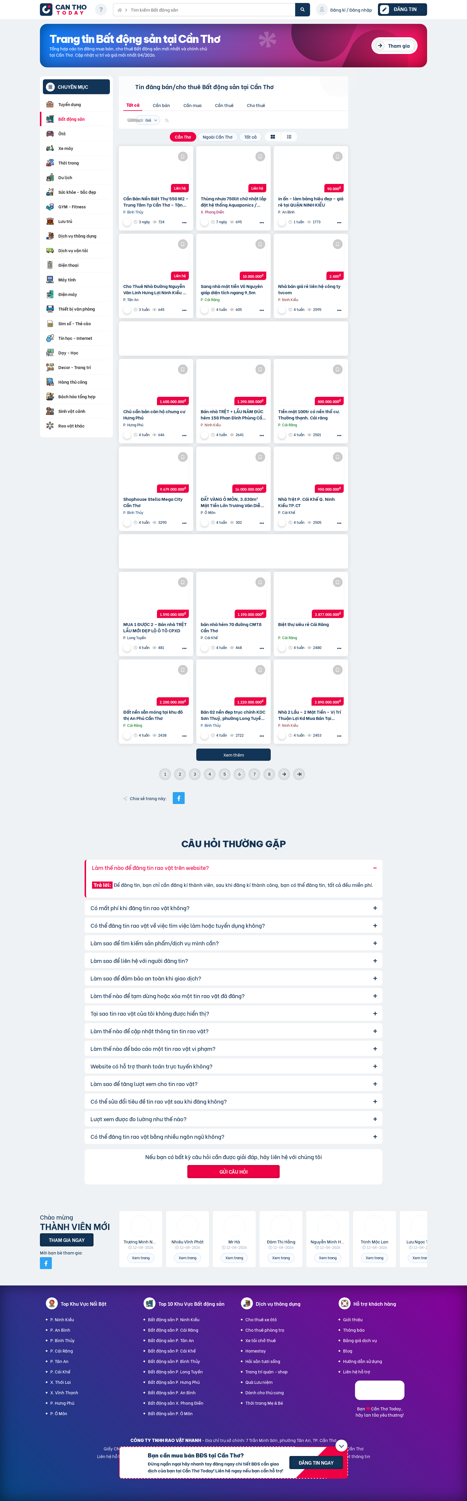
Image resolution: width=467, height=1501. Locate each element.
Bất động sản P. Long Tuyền (175, 1371)
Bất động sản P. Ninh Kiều (173, 1319)
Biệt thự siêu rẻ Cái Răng (303, 624)
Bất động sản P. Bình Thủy (174, 1361)
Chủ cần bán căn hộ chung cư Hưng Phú (154, 414)
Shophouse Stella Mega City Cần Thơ (153, 502)
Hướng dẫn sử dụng (362, 1361)
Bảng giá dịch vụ (360, 1340)
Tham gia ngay (67, 1239)
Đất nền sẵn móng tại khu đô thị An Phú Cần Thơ (153, 715)
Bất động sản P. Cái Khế (172, 1350)
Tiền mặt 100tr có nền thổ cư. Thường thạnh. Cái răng (309, 414)
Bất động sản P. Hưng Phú (174, 1382)
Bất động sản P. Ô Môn (170, 1413)
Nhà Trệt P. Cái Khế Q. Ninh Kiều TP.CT (306, 502)
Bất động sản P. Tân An (171, 1340)
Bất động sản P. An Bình (172, 1392)
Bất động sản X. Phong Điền (175, 1403)
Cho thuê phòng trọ (264, 1330)
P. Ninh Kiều (62, 1319)
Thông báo (354, 1330)
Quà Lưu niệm (259, 1382)
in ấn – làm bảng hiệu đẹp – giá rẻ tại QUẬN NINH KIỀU (310, 201)
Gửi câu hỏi (233, 1171)
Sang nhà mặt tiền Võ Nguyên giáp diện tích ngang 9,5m (232, 289)
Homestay (255, 1350)
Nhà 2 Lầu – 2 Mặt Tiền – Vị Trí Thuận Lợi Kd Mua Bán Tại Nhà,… (309, 715)
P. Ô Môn (58, 1413)
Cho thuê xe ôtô (261, 1319)
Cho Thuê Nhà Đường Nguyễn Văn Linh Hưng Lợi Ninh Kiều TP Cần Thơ (155, 289)
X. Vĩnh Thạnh (64, 1392)
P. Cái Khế (60, 1371)
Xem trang (141, 1257)
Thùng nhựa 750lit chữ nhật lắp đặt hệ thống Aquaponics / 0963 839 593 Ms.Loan (233, 201)
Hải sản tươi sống (262, 1361)
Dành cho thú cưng (264, 1392)
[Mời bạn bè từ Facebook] (46, 1263)
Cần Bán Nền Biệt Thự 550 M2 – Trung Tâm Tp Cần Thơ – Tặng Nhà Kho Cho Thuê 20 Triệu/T (156, 201)
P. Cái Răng (61, 1350)
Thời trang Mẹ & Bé (264, 1403)
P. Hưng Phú (62, 1403)
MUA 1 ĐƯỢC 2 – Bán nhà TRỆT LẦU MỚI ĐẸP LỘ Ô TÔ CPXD (155, 627)
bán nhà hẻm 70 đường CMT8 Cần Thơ (231, 627)
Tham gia (399, 45)
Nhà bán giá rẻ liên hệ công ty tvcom (309, 289)
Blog (347, 1350)
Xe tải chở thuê (260, 1340)
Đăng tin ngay (316, 1462)
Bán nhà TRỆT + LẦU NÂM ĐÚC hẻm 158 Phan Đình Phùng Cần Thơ (233, 414)
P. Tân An (59, 1361)
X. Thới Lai (60, 1382)
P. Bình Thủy (62, 1340)
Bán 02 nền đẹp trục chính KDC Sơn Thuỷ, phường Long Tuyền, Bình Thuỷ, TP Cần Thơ (233, 715)
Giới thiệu (352, 1319)
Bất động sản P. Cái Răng (173, 1330)
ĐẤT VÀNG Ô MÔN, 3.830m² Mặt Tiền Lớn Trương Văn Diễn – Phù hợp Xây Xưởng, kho (232, 502)
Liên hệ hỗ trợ (356, 1371)
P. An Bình (60, 1330)
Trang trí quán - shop (266, 1371)
